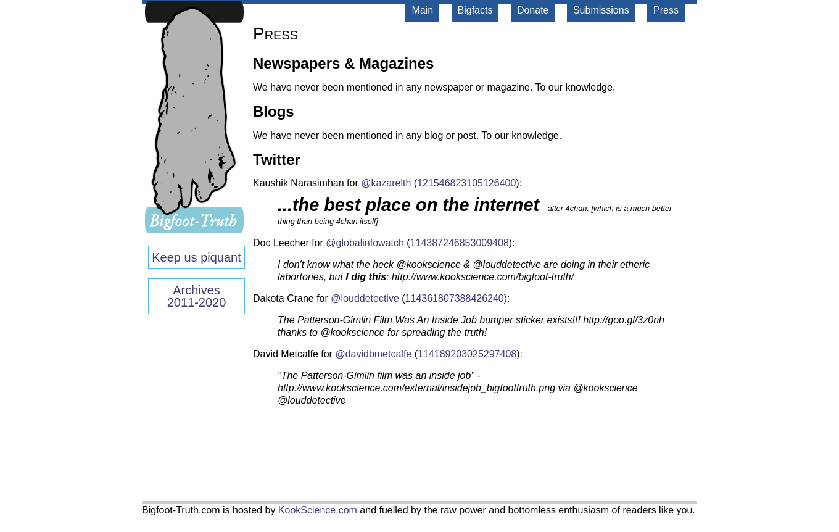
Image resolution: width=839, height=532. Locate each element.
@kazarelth (386, 183)
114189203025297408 (467, 354)
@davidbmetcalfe (373, 354)
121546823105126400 (466, 183)
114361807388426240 (454, 298)
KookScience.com (317, 510)
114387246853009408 (459, 243)
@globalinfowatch (365, 243)
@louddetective (365, 298)
